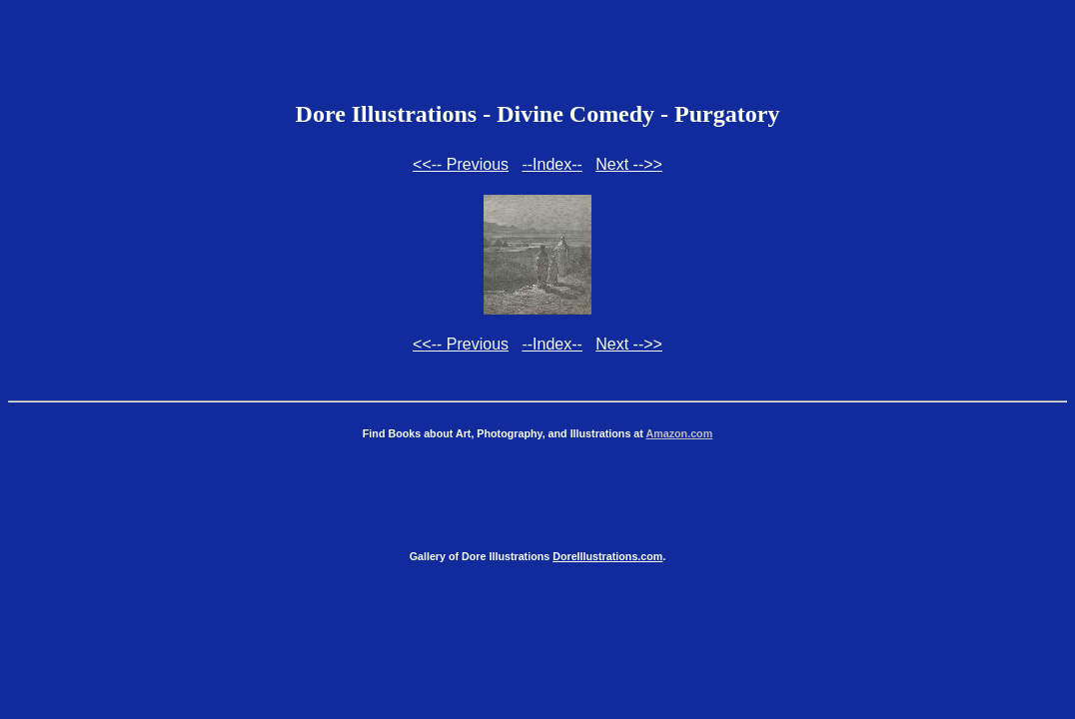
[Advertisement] (537, 53)
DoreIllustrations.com (607, 556)
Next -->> (628, 164)
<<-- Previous (461, 164)
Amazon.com (678, 433)
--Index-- (551, 164)
